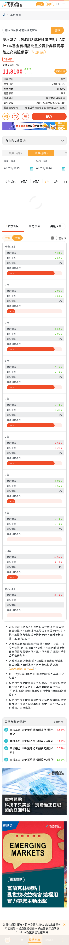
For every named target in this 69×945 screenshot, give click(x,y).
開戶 (50, 4)
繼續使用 (34, 940)
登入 (40, 4)
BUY (49, 116)
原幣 (17, 247)
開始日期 (9, 161)
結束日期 (41, 161)
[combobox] (33, 30)
